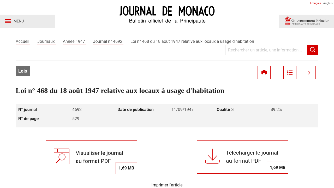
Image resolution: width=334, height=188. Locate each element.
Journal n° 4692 (108, 41)
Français (315, 3)
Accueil (23, 41)
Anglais (328, 3)
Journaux (46, 41)
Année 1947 (74, 41)
